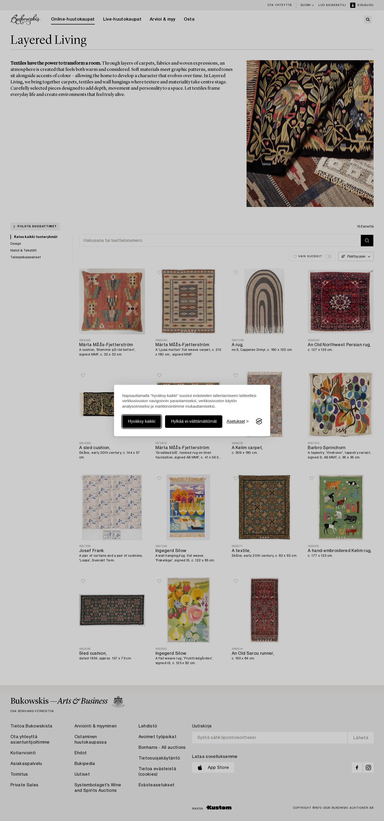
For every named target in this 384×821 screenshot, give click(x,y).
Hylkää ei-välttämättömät (194, 421)
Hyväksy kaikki (141, 421)
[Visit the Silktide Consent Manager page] (259, 421)
